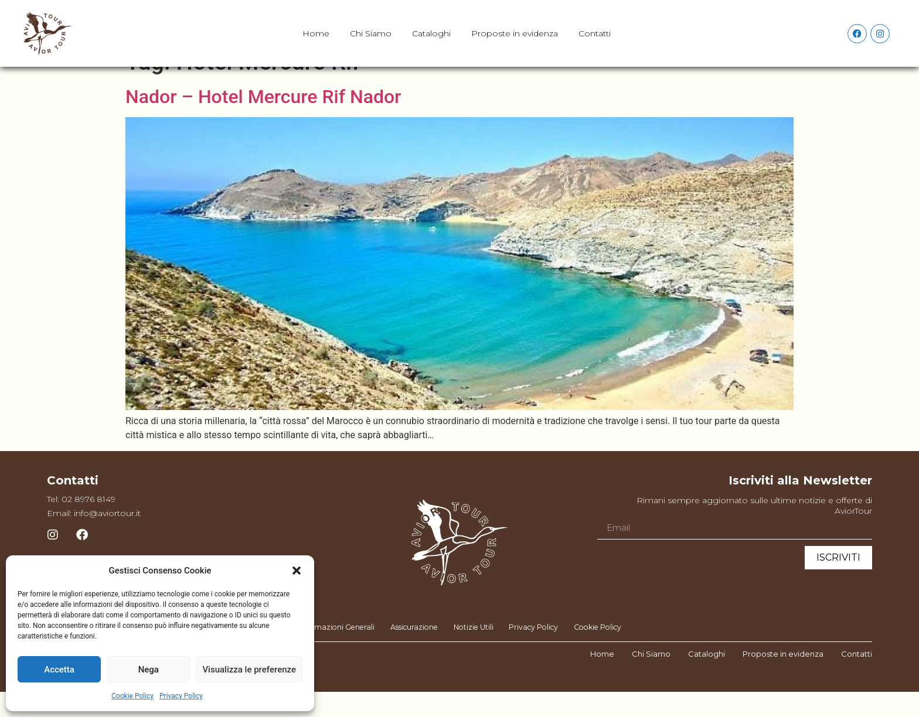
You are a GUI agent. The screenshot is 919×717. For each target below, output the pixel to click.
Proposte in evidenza (514, 33)
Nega (148, 669)
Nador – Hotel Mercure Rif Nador (263, 121)
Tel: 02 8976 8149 (81, 523)
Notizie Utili (473, 652)
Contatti (594, 33)
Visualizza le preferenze (249, 669)
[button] (296, 570)
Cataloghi (431, 33)
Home (315, 33)
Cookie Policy (132, 696)
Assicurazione (408, 652)
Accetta (59, 669)
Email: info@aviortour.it (94, 537)
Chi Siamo (371, 33)
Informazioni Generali (325, 652)
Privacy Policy (181, 696)
